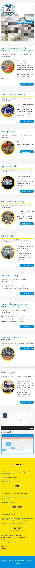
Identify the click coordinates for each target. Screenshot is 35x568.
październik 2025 (17, 436)
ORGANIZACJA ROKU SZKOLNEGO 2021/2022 (14, 493)
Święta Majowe (8, 372)
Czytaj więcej (28, 84)
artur (28, 54)
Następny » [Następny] (13, 421)
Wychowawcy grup (9, 275)
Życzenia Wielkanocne (8, 502)
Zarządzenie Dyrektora (8, 514)
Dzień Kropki (7, 236)
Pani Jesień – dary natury (12, 201)
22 (13, 447)
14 (8, 445)
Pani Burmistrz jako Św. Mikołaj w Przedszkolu (15, 524)
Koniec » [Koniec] (22, 421)
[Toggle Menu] (31, 13)
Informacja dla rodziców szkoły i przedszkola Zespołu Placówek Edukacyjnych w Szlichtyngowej (17, 519)
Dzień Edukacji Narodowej (13, 94)
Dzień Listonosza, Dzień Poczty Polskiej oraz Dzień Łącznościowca (17, 49)
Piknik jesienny (8, 131)
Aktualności (6, 56)
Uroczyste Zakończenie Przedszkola (12, 338)
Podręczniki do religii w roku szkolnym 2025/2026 (14, 305)
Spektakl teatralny (9, 166)
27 (4, 450)
